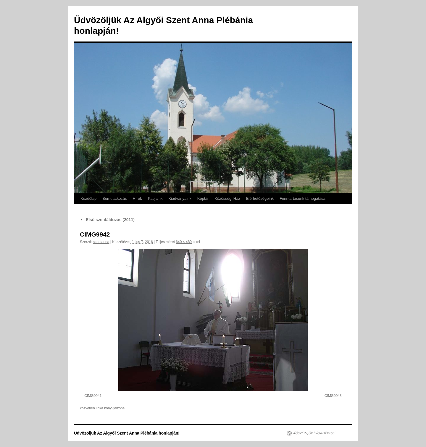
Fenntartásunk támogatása (302, 198)
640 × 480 (184, 242)
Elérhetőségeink (260, 198)
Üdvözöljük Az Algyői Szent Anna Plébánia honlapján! (127, 433)
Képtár (203, 198)
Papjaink (155, 198)
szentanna (101, 242)
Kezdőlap (88, 198)
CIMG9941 (92, 396)
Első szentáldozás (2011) (107, 219)
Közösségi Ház (227, 198)
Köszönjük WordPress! (314, 433)
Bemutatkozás (114, 198)
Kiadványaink (180, 198)
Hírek (137, 198)
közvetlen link (90, 408)
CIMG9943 (333, 396)
